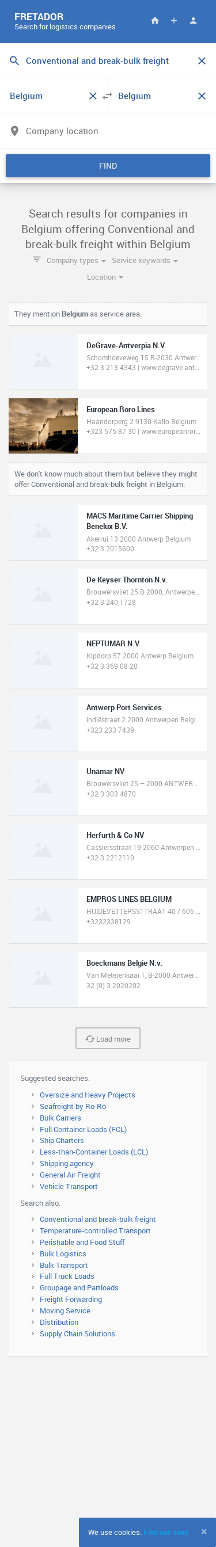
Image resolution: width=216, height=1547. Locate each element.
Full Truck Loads (67, 1276)
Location (105, 277)
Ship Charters (62, 1140)
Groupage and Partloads (79, 1287)
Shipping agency (67, 1163)
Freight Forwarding (71, 1299)
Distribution (59, 1322)
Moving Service (65, 1310)
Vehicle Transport (69, 1186)
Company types (76, 260)
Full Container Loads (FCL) (83, 1129)
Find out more (166, 1532)
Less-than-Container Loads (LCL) (94, 1151)
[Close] (204, 1531)
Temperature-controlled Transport (95, 1230)
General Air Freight (70, 1174)
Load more (108, 1039)
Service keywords (145, 260)
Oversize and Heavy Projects (87, 1094)
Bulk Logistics (63, 1253)
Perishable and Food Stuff (82, 1242)
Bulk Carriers (60, 1117)
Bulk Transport (64, 1265)
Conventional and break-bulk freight (98, 1219)
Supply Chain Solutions (77, 1333)
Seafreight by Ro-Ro (73, 1106)
